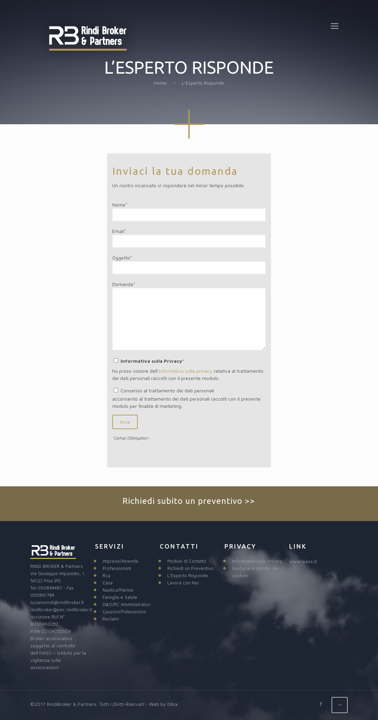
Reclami (111, 619)
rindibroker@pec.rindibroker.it (61, 609)
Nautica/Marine (118, 590)
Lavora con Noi (183, 582)
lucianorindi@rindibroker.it (57, 602)
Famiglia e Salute (120, 597)
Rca (106, 575)
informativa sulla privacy (185, 371)
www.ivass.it (303, 561)
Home (160, 83)
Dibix (172, 704)
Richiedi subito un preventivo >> (189, 501)
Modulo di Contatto (186, 561)
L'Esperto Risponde (187, 575)
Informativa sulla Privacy (257, 561)
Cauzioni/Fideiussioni (124, 611)
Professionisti (117, 568)
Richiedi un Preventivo (190, 568)
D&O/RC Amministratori (126, 604)
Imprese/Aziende (120, 561)
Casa (108, 582)
